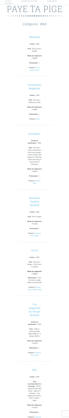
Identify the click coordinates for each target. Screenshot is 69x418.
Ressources (52, 1)
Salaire (32, 70)
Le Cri (34, 250)
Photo (37, 287)
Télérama (34, 37)
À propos (8, 3)
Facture (38, 233)
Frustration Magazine (34, 87)
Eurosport (34, 134)
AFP (34, 370)
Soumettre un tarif (29, 1)
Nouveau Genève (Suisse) (34, 201)
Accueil (8, 1)
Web (37, 70)
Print (38, 68)
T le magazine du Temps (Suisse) (34, 309)
